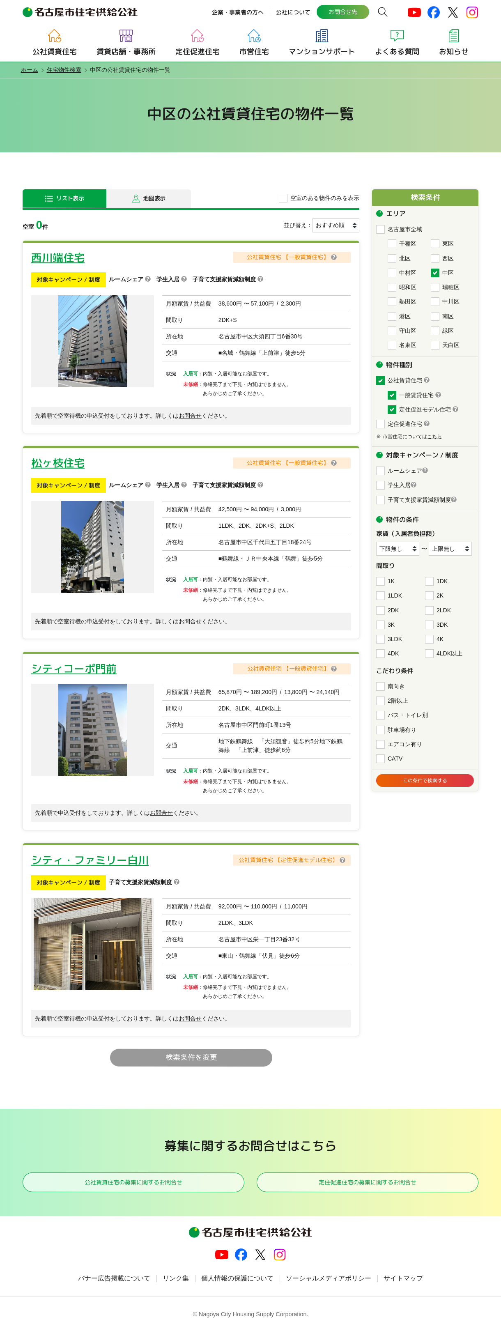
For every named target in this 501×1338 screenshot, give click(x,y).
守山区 (407, 330)
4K (440, 639)
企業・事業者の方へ (237, 12)
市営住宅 (254, 51)
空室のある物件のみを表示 (324, 198)
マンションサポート (322, 51)
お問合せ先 (342, 12)
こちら (434, 436)
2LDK (444, 610)
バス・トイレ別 (408, 715)
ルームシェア (405, 470)
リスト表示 (71, 198)
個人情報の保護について (237, 1284)
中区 (448, 272)
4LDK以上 (449, 653)
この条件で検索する (425, 782)
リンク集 (176, 1284)
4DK (393, 653)
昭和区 (407, 287)
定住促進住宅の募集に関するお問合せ (367, 1185)
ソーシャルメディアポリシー (328, 1284)
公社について (293, 12)
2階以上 (398, 700)
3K (391, 624)
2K (440, 595)
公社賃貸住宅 (54, 51)
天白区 (451, 345)
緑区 (448, 330)
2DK (393, 610)
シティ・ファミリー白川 (90, 860)
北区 (405, 258)
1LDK (395, 595)
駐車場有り (402, 729)
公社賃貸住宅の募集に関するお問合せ (133, 1185)
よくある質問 (397, 51)
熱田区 (407, 301)
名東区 (407, 345)
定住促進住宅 (197, 51)
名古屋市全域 (405, 229)
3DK (442, 624)
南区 (448, 316)
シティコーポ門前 (74, 668)
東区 (448, 243)
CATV (395, 758)
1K (391, 581)
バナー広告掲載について (114, 1284)
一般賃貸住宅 (416, 395)
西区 (448, 258)
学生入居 (399, 485)
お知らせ (454, 51)
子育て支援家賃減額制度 (419, 500)
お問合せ (190, 415)
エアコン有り (405, 744)
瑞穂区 (451, 287)
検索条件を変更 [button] (191, 1057)
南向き (396, 686)
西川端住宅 (58, 257)
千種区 (407, 243)
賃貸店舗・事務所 (126, 51)
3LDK (395, 639)
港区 (405, 316)
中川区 (451, 301)
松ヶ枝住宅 (58, 462)
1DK (442, 581)
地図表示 (155, 198)
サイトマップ (403, 1284)
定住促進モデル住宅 (425, 409)
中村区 (407, 272)
